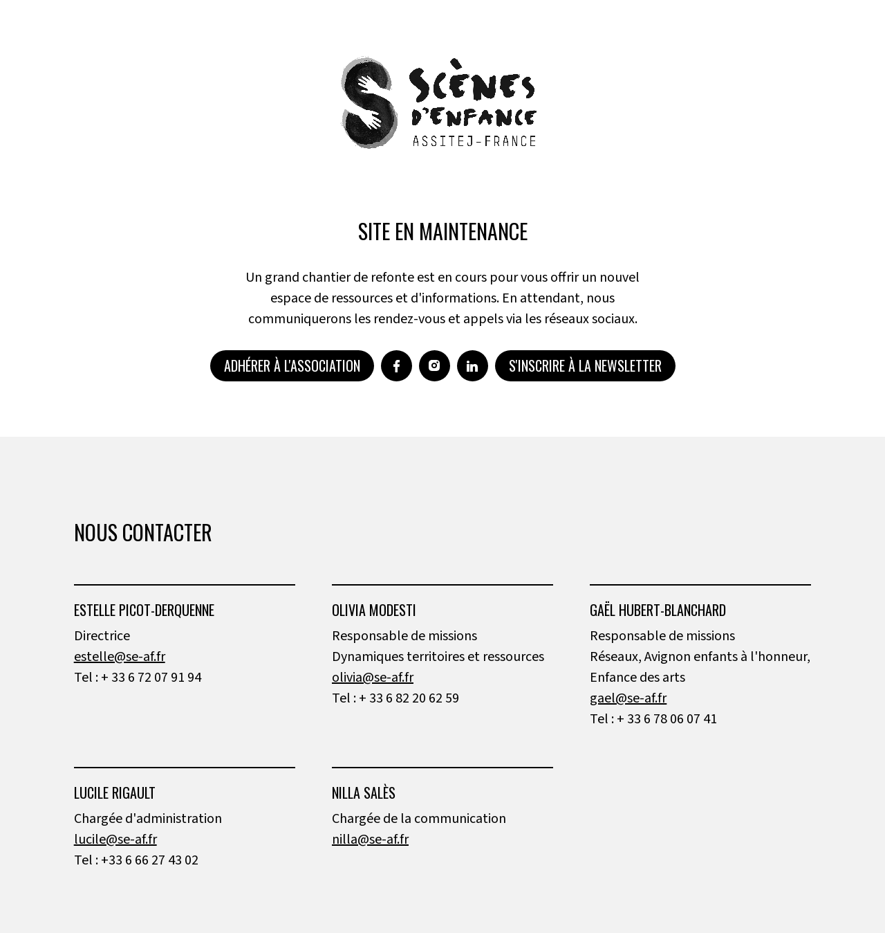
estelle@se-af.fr (119, 657)
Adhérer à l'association (292, 365)
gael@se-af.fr (628, 698)
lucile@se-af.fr (115, 839)
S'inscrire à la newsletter (585, 365)
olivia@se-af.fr (372, 677)
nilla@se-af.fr (370, 839)
